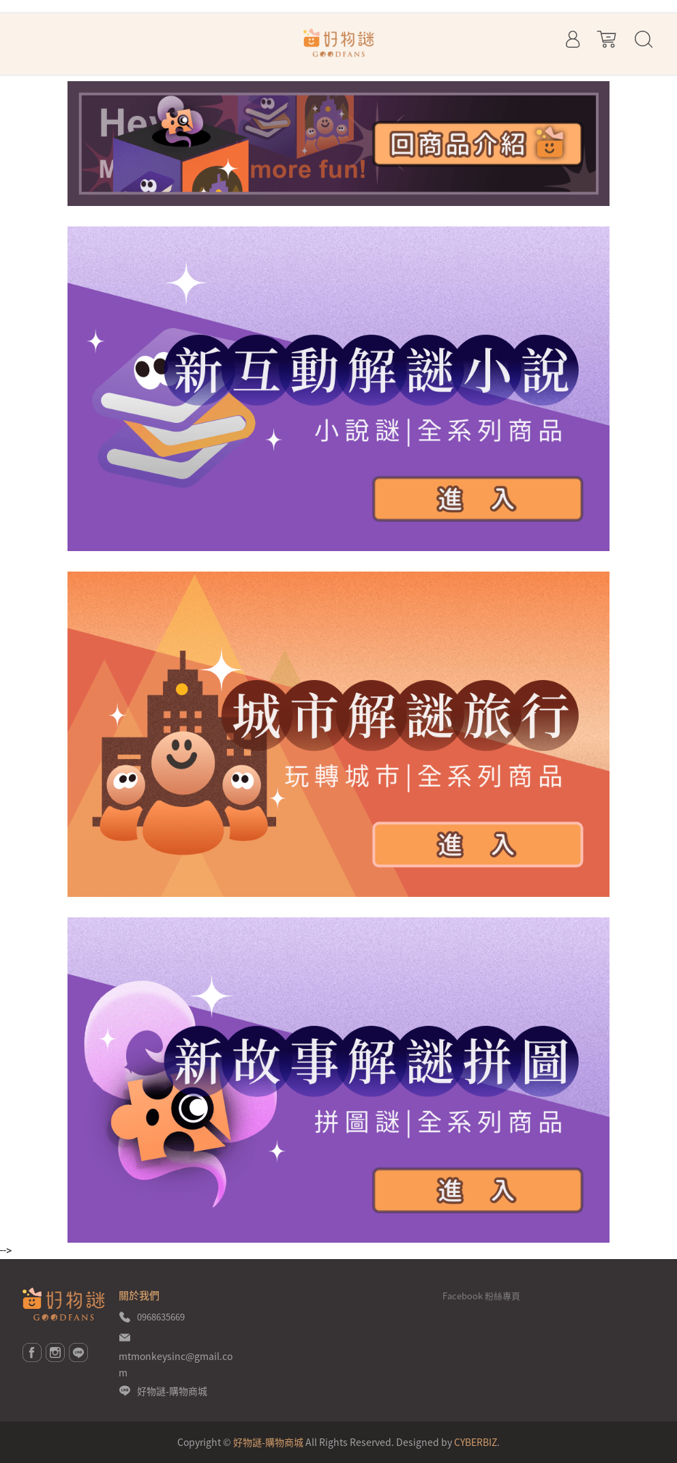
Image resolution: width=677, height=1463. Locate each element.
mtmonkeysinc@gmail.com (175, 1364)
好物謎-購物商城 (172, 1391)
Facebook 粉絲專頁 (481, 1295)
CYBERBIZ (475, 1442)
